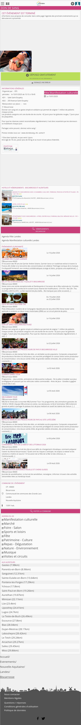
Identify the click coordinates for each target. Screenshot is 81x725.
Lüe (4, 603)
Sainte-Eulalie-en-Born (14, 577)
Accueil (4, 657)
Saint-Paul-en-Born (12, 590)
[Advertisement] (40, 36)
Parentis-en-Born (11, 569)
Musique (10, 552)
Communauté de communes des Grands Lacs (23, 493)
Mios (4, 650)
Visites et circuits (15, 556)
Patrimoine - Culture (18, 540)
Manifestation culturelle (64, 92)
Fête (47, 92)
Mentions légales (12, 698)
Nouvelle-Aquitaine (13, 500)
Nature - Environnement (21, 548)
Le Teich (6, 637)
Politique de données (15, 710)
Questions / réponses (15, 702)
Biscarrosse (10, 490)
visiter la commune (40, 511)
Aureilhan (7, 595)
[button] (40, 76)
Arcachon (7, 642)
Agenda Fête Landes (11, 236)
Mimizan (6, 599)
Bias (4, 624)
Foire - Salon (12, 528)
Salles (5, 646)
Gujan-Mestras (10, 629)
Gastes (5, 565)
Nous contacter (12, 694)
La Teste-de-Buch (11, 616)
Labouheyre (8, 633)
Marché (9, 523)
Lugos (5, 612)
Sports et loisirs (15, 532)
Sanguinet (7, 573)
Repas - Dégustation (18, 544)
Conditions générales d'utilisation (21, 706)
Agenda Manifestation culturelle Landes (20, 240)
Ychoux (6, 586)
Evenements (8, 662)
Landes (8, 497)
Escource (7, 620)
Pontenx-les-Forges (12, 582)
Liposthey (7, 607)
